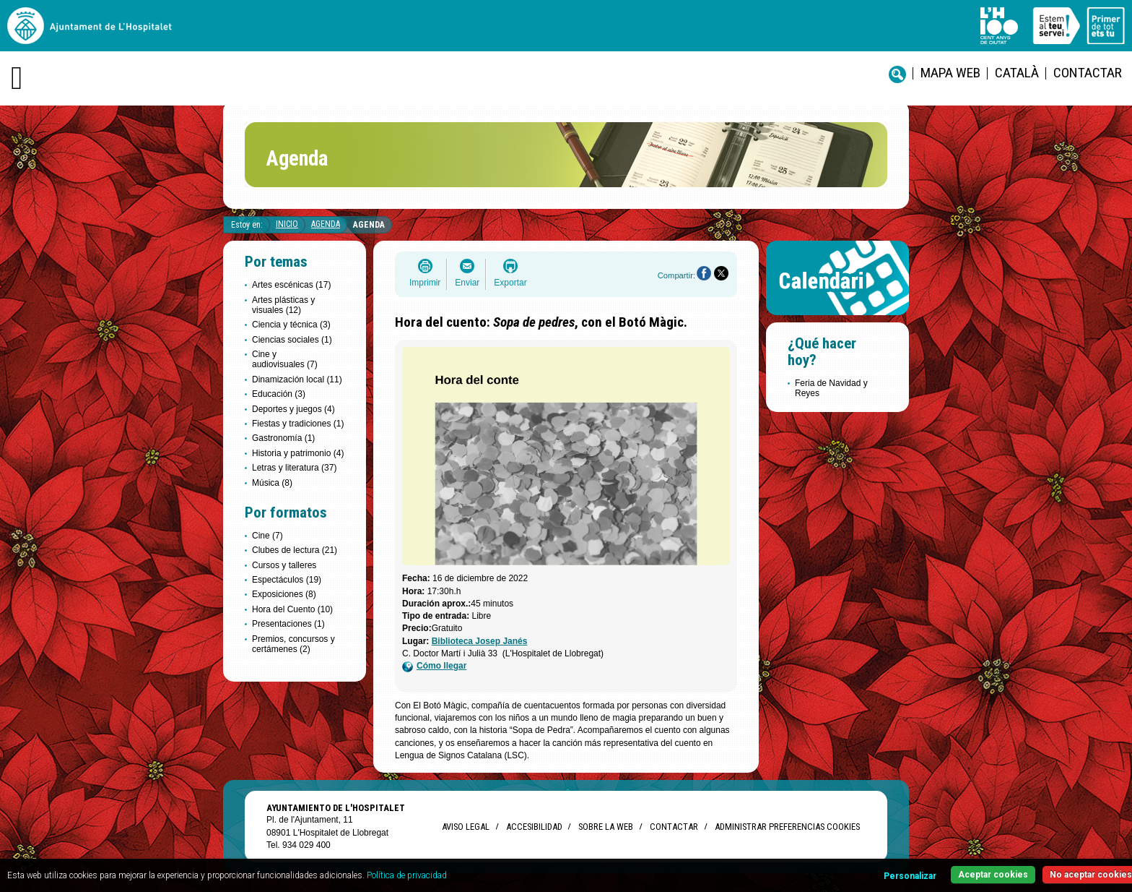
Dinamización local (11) (297, 379)
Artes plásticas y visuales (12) (283, 305)
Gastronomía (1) (283, 438)
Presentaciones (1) (288, 624)
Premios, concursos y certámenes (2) (293, 644)
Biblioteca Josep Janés (480, 641)
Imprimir (424, 283)
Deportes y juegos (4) (293, 409)
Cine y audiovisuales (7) (285, 359)
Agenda (325, 224)
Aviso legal (465, 826)
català (1017, 72)
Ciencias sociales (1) (292, 340)
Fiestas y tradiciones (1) (298, 424)
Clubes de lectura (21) (294, 550)
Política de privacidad (407, 875)
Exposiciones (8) (284, 594)
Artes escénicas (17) (291, 285)
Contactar (1087, 72)
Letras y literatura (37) (294, 468)
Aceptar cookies (993, 875)
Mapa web (950, 72)
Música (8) (272, 483)
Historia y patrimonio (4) (298, 453)
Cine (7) (267, 536)
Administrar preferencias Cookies (787, 826)
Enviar (467, 283)
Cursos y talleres (284, 565)
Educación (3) (278, 394)
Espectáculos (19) (286, 580)
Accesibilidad (534, 826)
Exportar (510, 283)
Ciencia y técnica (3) (291, 325)
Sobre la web (605, 826)
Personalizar (910, 876)
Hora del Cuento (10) (292, 609)
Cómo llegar (434, 666)
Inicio (287, 224)
